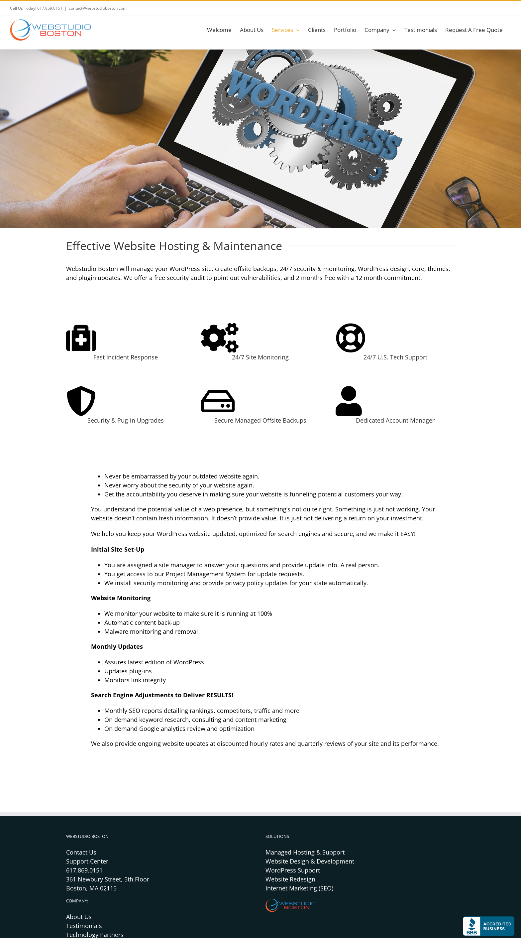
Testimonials (84, 926)
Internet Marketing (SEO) (299, 888)
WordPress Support (292, 870)
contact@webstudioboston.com (98, 8)
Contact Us (81, 852)
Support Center (87, 861)
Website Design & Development (309, 861)
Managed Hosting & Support (305, 852)
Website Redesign (290, 879)
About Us (79, 917)
